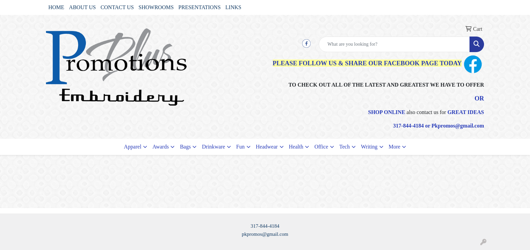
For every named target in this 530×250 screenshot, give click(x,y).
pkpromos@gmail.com (265, 234)
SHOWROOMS (156, 7)
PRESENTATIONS (199, 7)
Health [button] (296, 147)
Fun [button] (240, 147)
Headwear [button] (267, 147)
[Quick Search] (394, 44)
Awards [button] (160, 147)
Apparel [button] (133, 147)
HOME (56, 7)
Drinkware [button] (213, 147)
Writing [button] (369, 147)
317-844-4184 (265, 226)
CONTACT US (117, 7)
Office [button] (321, 147)
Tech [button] (344, 147)
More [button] (395, 147)
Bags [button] (185, 147)
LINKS (233, 7)
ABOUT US (82, 7)
